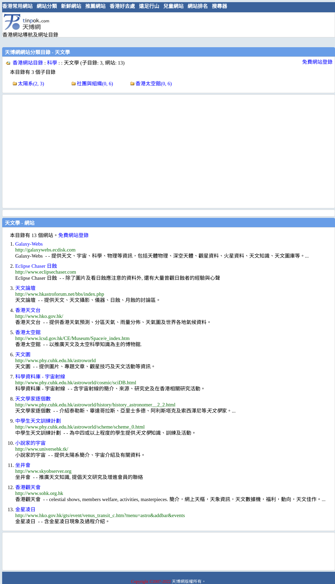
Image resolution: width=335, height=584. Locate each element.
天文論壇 (25, 288)
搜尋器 (219, 6)
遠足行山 (149, 6)
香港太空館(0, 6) (153, 83)
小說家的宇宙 (30, 443)
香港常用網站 (17, 6)
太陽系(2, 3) (31, 83)
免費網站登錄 (317, 62)
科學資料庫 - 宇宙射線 (40, 376)
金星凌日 (25, 509)
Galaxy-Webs (29, 244)
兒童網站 (173, 6)
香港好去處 (122, 6)
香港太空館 (28, 332)
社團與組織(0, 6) (95, 83)
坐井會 (22, 465)
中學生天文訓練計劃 (38, 421)
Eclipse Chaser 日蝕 (36, 266)
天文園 (22, 354)
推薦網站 (95, 6)
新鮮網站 (71, 6)
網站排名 (198, 6)
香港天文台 (28, 310)
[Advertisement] (89, 29)
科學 (52, 63)
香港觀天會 (28, 487)
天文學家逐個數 (33, 399)
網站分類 (47, 6)
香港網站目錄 (28, 63)
